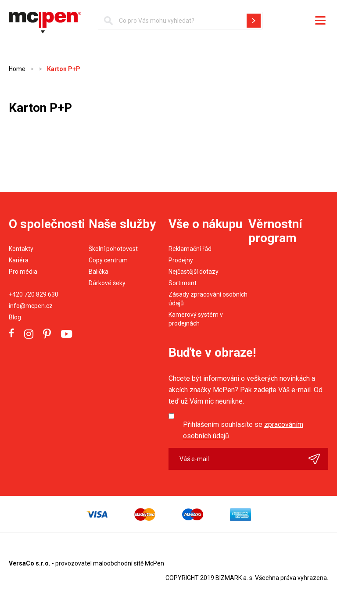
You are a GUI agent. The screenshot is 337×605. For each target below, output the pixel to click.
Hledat (254, 21)
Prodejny (180, 260)
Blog (15, 317)
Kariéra (19, 260)
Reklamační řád (190, 248)
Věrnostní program (275, 231)
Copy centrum (108, 260)
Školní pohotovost (113, 248)
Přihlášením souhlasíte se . (243, 430)
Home (17, 68)
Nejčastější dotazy (193, 271)
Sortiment (182, 282)
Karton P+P (63, 68)
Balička (98, 271)
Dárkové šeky (107, 282)
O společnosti (47, 224)
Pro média (23, 271)
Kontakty (21, 248)
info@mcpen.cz (31, 305)
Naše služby (122, 224)
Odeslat (318, 459)
